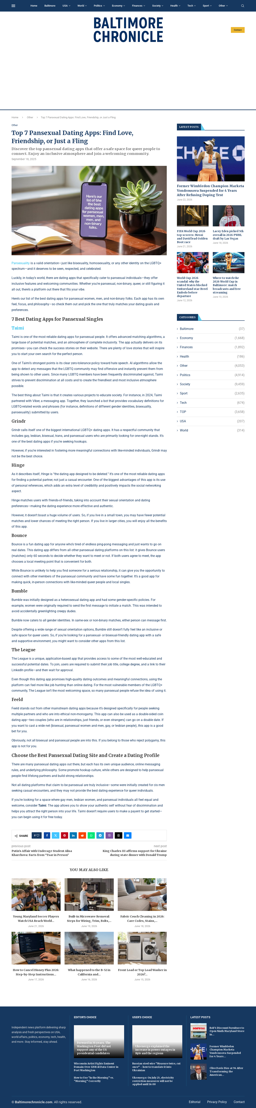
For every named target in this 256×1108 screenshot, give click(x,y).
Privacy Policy (217, 1102)
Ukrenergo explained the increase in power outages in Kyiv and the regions (155, 1050)
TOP (212, 412)
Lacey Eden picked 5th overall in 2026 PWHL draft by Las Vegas (228, 235)
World (80, 5)
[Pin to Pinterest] (64, 835)
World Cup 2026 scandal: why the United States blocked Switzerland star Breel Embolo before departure (192, 287)
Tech (190, 5)
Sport (206, 5)
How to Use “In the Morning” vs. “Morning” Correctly (94, 1079)
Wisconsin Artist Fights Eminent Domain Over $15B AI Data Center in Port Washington (96, 1067)
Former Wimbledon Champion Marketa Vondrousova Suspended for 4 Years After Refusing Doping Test (210, 190)
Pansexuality (21, 263)
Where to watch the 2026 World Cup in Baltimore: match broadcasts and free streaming (227, 285)
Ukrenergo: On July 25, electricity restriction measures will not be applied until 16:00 (153, 1081)
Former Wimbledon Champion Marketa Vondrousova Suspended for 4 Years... (225, 1051)
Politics (98, 5)
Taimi (18, 328)
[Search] (243, 6)
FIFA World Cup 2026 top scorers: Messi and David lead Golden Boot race (192, 237)
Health (174, 5)
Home (33, 5)
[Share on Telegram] (100, 835)
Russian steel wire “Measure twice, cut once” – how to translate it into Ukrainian (156, 1067)
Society (156, 5)
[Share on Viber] (109, 835)
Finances (137, 5)
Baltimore (49, 5)
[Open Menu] (13, 6)
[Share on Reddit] (82, 835)
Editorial (194, 1102)
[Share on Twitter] (55, 835)
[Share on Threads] (118, 835)
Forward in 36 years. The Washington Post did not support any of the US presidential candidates (94, 1048)
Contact (238, 30)
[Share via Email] (127, 835)
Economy (117, 5)
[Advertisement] (128, 76)
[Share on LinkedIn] (73, 835)
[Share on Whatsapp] (91, 835)
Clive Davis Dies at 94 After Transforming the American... (226, 1071)
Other (222, 5)
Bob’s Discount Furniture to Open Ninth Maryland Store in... (227, 1031)
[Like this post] (37, 835)
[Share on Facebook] (47, 835)
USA (65, 5)
